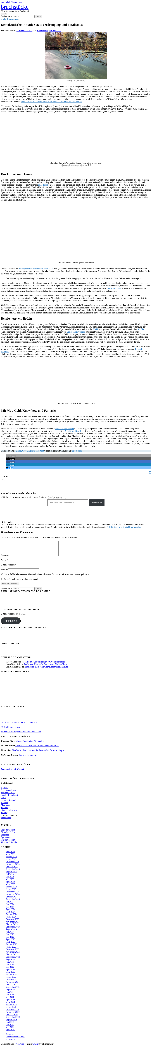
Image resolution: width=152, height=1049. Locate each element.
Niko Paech (43, 185)
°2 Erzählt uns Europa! (11, 730)
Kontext (4, 805)
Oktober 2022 (11, 957)
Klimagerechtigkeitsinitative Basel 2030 (36, 269)
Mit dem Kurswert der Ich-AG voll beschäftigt (45, 664)
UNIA (95, 329)
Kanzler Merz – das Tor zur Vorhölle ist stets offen (37, 748)
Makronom (5, 808)
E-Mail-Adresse (8, 567)
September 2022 (13, 960)
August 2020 (11, 1022)
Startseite (10, 1037)
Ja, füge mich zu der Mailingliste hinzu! (19, 582)
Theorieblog (6, 820)
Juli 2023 (10, 934)
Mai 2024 (10, 909)
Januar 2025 (11, 892)
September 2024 (13, 902)
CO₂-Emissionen (114, 288)
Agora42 (4, 790)
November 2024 (12, 897)
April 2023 (10, 942)
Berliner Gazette (8, 795)
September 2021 (13, 990)
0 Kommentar (55, 30)
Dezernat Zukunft (8, 803)
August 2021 (11, 992)
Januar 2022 (11, 980)
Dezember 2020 (12, 1012)
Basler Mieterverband (76, 332)
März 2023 (10, 945)
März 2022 (10, 975)
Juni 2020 (10, 1027)
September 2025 (13, 872)
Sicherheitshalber (8, 835)
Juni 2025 (10, 879)
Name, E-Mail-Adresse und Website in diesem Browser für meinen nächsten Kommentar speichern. (46, 577)
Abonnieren (97, 502)
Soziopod (5, 837)
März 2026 (10, 857)
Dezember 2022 (12, 952)
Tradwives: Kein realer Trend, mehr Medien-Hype (45, 667)
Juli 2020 (10, 1025)
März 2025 (10, 887)
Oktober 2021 (11, 987)
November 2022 (12, 955)
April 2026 (10, 854)
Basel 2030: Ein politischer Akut (30, 451)
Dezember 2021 (12, 982)
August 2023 (11, 932)
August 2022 (11, 962)
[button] (11, 456)
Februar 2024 (11, 917)
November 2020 (12, 1015)
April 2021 (10, 1002)
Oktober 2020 (11, 1017)
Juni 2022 (10, 967)
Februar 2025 (11, 889)
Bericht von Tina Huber (74, 431)
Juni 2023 (10, 937)
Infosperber (77, 451)
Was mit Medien (8, 842)
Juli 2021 (10, 995)
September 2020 (13, 1020)
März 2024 (10, 914)
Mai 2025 (10, 882)
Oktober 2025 (11, 869)
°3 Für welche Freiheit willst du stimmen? (19, 725)
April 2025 (10, 884)
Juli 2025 (10, 877)
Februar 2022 (11, 977)
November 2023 (12, 924)
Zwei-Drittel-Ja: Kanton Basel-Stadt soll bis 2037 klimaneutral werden (51, 101)
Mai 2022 (10, 970)
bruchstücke (14, 7)
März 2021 (10, 1005)
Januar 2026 (11, 862)
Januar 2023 (11, 950)
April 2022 (10, 972)
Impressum (10, 1042)
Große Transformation (10, 19)
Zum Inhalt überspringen (11, 2)
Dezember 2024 (12, 894)
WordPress (19, 1047)
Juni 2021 (10, 997)
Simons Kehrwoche (9, 813)
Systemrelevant (7, 840)
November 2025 (12, 867)
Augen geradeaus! (8, 793)
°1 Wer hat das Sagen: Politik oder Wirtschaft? (21, 734)
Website (4, 572)
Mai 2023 (10, 940)
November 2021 (12, 985)
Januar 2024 (11, 919)
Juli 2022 (10, 965)
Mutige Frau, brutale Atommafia (30, 744)
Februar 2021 (11, 1007)
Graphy (35, 1047)
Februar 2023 (11, 947)
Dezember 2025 (12, 864)
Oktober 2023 (11, 927)
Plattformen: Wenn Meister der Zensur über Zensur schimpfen (38, 753)
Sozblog (4, 815)
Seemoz (4, 810)
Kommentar (7, 558)
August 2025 (11, 874)
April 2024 (10, 912)
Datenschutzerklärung (15, 1039)
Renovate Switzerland (64, 428)
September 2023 (13, 929)
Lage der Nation (8, 832)
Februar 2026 (11, 859)
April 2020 (10, 1032)
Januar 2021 (11, 1010)
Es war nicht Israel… (28, 758)
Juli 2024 (10, 904)
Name (4, 563)
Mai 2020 (10, 1030)
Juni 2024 (10, 907)
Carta (3, 800)
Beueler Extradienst (9, 798)
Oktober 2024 (11, 899)
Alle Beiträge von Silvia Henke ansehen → (125, 527)
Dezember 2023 (12, 922)
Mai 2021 (10, 1000)
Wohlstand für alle (9, 845)
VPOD (141, 329)
